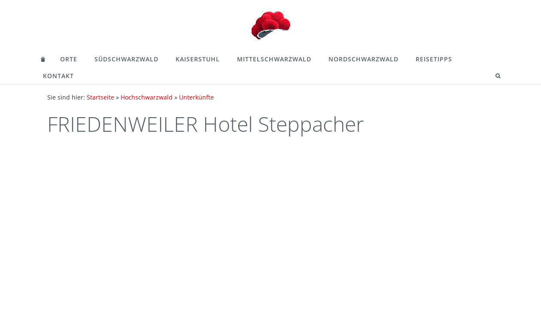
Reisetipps (434, 59)
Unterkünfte (196, 97)
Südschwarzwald (126, 59)
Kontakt (58, 76)
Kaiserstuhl (198, 59)
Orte (68, 59)
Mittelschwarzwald (274, 59)
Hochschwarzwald (147, 97)
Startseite (100, 97)
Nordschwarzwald (363, 59)
